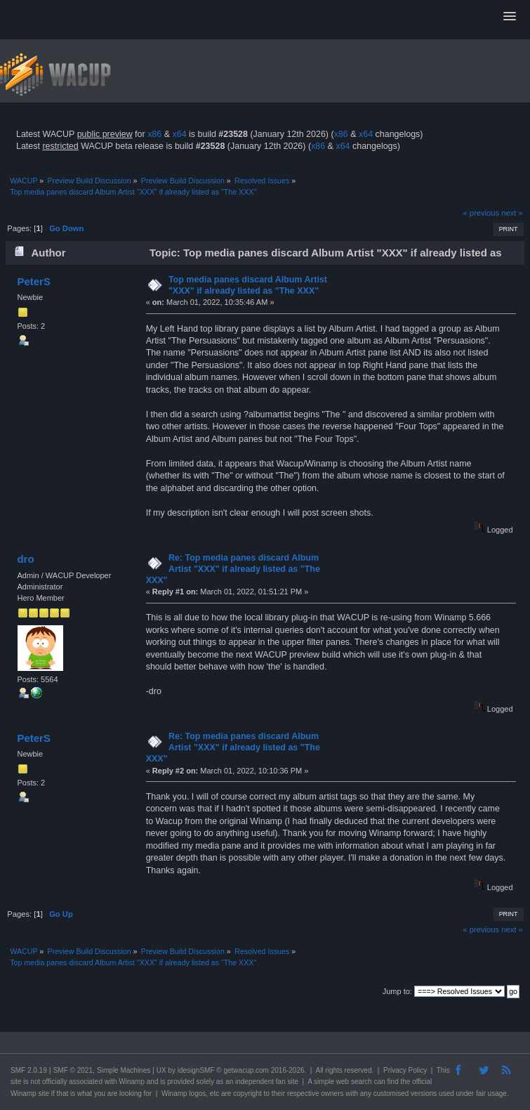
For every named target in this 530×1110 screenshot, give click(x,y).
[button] (509, 17)
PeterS (33, 281)
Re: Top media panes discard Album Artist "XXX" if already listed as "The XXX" (233, 569)
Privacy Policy (405, 1070)
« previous (481, 213)
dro (25, 559)
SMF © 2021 (73, 1070)
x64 (179, 134)
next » (512, 213)
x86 (154, 134)
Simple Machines (123, 1070)
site (16, 1081)
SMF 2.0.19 (29, 1070)
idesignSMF (196, 1070)
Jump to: (397, 991)
